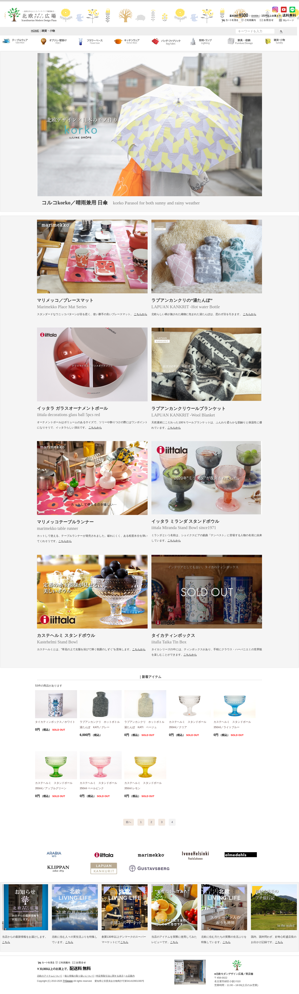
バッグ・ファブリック (168, 41)
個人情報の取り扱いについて (79, 976)
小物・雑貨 (280, 41)
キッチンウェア (131, 41)
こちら (6, 942)
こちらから (140, 314)
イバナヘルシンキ (195, 855)
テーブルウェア (18, 41)
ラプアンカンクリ (104, 868)
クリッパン (58, 868)
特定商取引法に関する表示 (110, 976)
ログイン (286, 20)
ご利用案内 (248, 20)
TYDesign (68, 981)
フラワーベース (93, 41)
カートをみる (229, 20)
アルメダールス (241, 855)
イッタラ (104, 855)
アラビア (54, 855)
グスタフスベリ (149, 868)
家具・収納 (243, 41)
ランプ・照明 (205, 41)
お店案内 (130, 976)
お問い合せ (267, 20)
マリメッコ (149, 855)
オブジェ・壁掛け (56, 41)
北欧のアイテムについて (49, 976)
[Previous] (128, 822)
